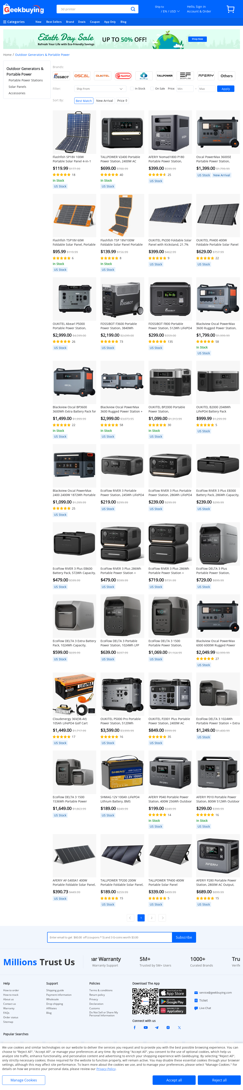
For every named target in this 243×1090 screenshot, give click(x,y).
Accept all (174, 1080)
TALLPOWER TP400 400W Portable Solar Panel (166, 882)
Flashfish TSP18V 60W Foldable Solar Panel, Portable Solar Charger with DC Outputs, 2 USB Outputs (74, 242)
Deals (82, 22)
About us (8, 999)
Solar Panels (17, 87)
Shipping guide (55, 990)
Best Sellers (54, 22)
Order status (10, 1017)
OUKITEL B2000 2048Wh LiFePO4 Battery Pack (213, 409)
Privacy (93, 999)
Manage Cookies (24, 1080)
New (38, 22)
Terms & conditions (101, 990)
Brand (70, 22)
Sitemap (8, 1022)
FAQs (6, 1012)
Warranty (8, 1008)
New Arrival (104, 101)
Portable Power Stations (26, 80)
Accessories (17, 93)
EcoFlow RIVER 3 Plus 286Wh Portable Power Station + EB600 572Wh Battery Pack (169, 570)
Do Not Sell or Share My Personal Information (103, 1014)
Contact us (9, 1003)
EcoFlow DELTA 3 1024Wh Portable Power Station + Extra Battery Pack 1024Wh (218, 721)
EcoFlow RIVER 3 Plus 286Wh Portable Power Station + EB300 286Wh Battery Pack (121, 570)
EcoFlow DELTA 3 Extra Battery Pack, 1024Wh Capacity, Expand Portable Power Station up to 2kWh (74, 643)
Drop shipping (54, 1003)
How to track (10, 994)
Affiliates (51, 1008)
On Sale (157, 88)
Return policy (97, 994)
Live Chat (202, 1008)
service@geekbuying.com (213, 993)
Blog (123, 22)
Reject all (219, 1080)
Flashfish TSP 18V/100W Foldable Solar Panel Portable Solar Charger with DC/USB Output (122, 242)
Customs (94, 1008)
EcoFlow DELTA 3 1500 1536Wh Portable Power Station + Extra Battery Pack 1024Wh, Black (72, 799)
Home (7, 55)
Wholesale (52, 999)
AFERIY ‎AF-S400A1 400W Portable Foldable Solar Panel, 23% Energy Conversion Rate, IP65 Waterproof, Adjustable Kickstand (74, 882)
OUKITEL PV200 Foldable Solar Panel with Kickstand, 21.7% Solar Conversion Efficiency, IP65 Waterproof (170, 242)
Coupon (95, 22)
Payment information (58, 994)
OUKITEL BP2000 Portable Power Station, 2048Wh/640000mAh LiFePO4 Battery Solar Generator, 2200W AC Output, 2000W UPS (170, 409)
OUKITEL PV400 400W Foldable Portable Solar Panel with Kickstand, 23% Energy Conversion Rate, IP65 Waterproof (217, 242)
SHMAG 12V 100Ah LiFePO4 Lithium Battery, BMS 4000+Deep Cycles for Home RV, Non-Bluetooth (121, 799)
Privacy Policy (106, 1069)
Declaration (96, 1003)
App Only (110, 22)
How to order (11, 990)
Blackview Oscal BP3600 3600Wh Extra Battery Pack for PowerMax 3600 (74, 409)
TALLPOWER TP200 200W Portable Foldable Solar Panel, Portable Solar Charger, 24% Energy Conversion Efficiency (122, 882)
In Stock (137, 88)
